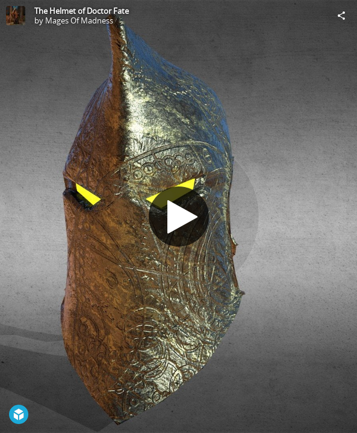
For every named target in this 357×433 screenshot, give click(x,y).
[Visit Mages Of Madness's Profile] (15, 15)
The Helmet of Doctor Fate (81, 10)
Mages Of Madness (79, 20)
